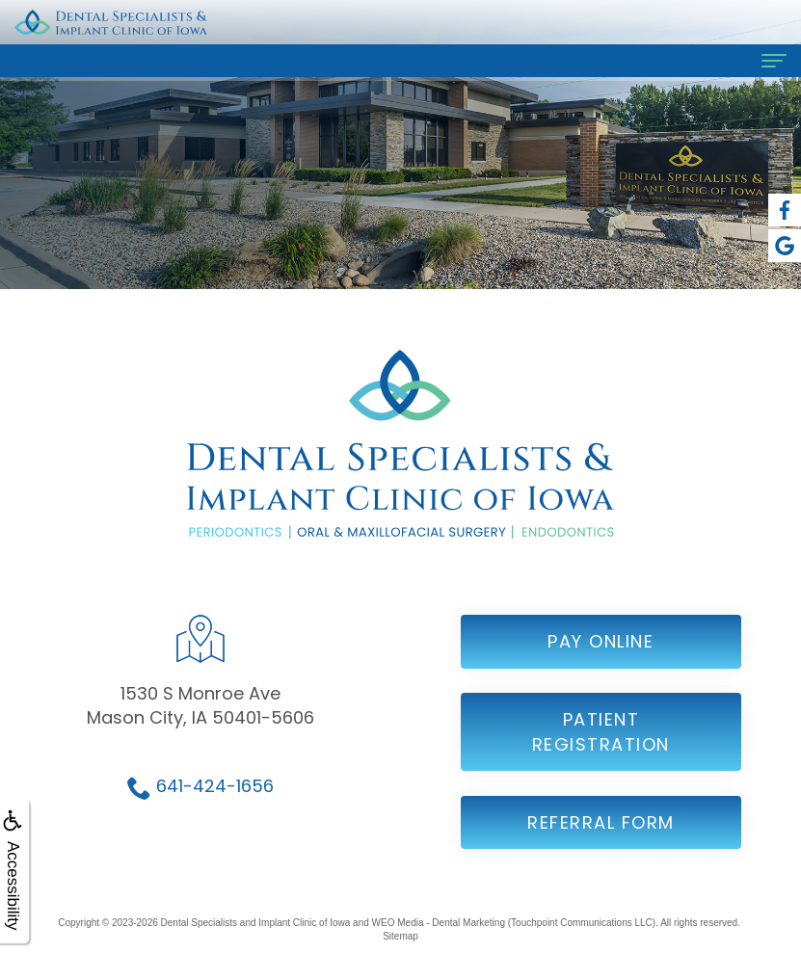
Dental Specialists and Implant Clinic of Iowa (256, 922)
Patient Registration (601, 750)
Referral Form (601, 840)
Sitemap (400, 936)
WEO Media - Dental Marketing (438, 922)
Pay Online (600, 660)
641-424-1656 (215, 804)
